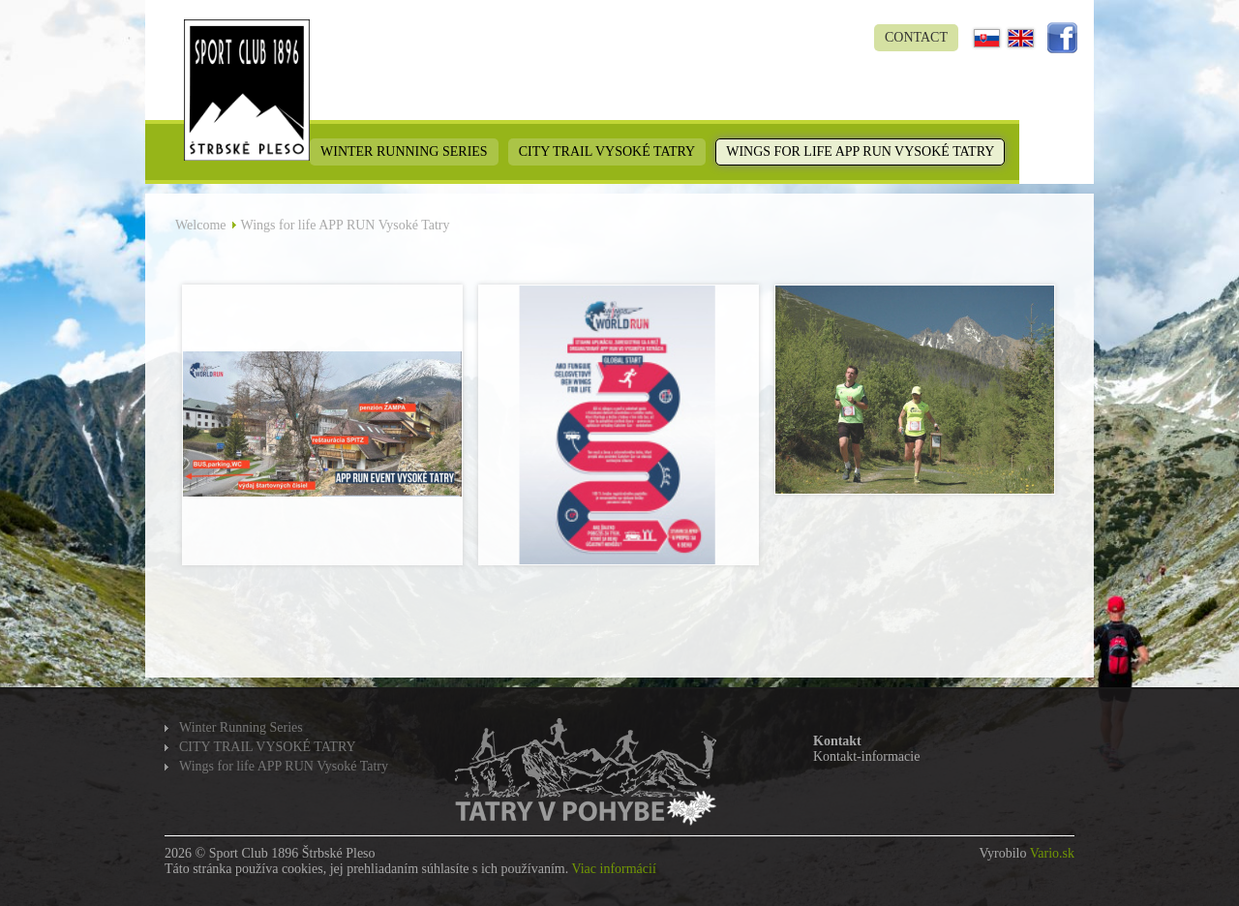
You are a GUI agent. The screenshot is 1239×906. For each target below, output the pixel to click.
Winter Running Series (404, 151)
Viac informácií (613, 868)
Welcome (201, 225)
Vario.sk (1052, 853)
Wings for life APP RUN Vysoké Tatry (860, 151)
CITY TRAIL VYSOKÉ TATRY (607, 151)
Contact (916, 37)
